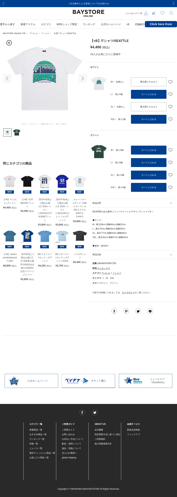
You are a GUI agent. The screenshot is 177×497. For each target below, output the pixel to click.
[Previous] (3, 3)
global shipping (69, 457)
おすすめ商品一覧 (38, 434)
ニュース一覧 (35, 448)
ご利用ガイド (68, 430)
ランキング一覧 (36, 439)
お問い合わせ (68, 434)
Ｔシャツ (45, 33)
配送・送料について (71, 443)
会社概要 (99, 430)
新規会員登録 (133, 430)
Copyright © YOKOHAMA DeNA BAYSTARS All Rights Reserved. (89, 489)
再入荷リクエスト (148, 82)
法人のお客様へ (69, 453)
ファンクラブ (133, 434)
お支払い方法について (72, 439)
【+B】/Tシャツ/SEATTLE (64, 33)
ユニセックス (103, 268)
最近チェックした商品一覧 (42, 453)
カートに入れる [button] (148, 94)
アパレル (33, 33)
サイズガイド (128, 292)
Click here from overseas (161, 26)
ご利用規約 (100, 439)
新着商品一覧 (35, 430)
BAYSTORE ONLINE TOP (14, 33)
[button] (7, 78)
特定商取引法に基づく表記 (107, 434)
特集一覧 (33, 443)
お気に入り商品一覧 (39, 457)
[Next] (173, 3)
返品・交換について (71, 448)
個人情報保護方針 (103, 443)
